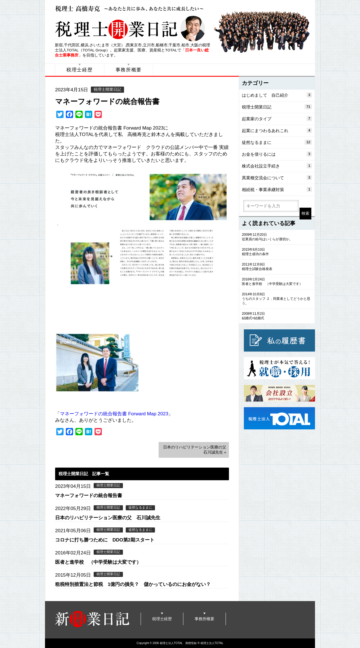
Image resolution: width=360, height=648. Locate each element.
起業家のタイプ (277, 118)
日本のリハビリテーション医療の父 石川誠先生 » (196, 449)
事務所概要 (129, 69)
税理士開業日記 (107, 89)
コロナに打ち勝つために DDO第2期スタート (104, 540)
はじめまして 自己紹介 (277, 95)
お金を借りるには (277, 154)
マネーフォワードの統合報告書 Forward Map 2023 (114, 413)
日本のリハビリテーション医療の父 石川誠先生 (107, 517)
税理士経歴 (79, 69)
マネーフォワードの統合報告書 (107, 101)
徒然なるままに (140, 507)
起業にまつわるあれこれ (277, 130)
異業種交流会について (277, 177)
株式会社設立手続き (277, 165)
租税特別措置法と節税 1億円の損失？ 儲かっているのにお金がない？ (133, 584)
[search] (271, 206)
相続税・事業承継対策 (277, 189)
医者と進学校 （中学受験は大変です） (98, 562)
